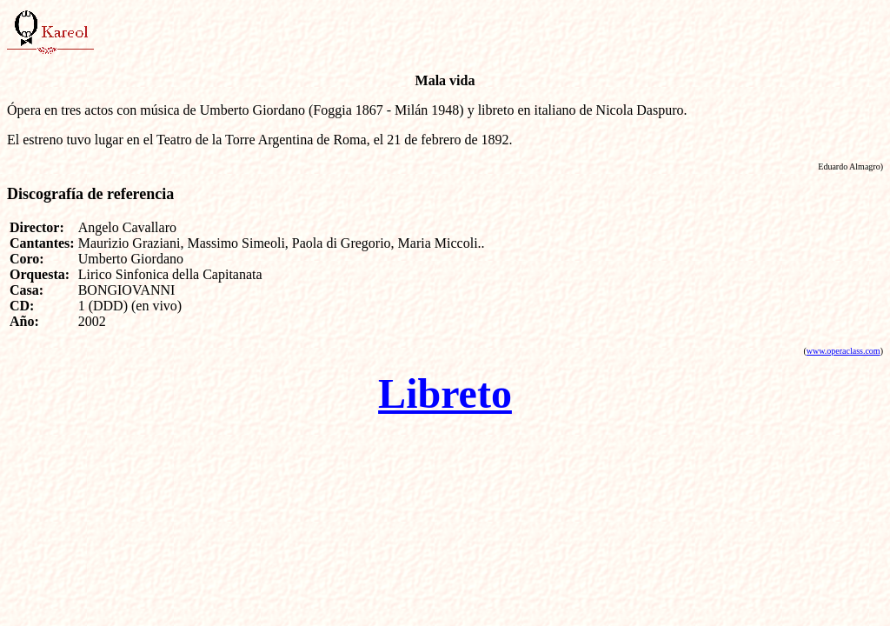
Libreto (445, 393)
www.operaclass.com (843, 351)
